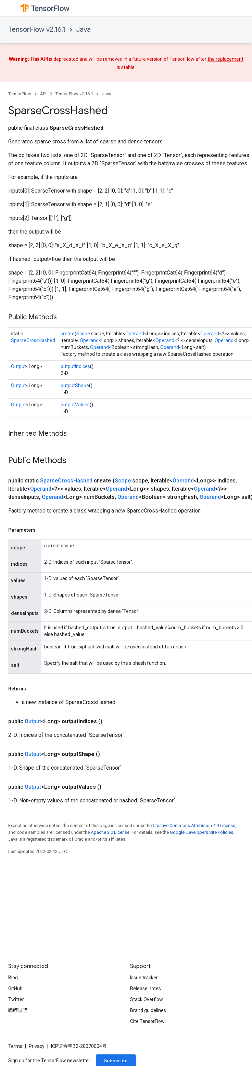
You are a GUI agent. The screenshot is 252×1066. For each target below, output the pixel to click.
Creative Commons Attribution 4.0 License (194, 825)
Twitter (16, 999)
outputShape (75, 385)
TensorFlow (19, 93)
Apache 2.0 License (110, 832)
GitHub (15, 988)
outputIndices (75, 366)
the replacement (225, 59)
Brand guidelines (148, 1010)
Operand (134, 333)
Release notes (145, 988)
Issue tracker (144, 977)
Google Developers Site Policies (201, 832)
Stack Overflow (146, 999)
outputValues (75, 404)
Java (83, 29)
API (43, 93)
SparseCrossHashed (33, 340)
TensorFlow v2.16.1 (36, 29)
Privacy (37, 1046)
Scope (83, 333)
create (68, 333)
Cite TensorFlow (147, 1021)
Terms (15, 1046)
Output (18, 366)
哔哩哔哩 (17, 1010)
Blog (13, 977)
